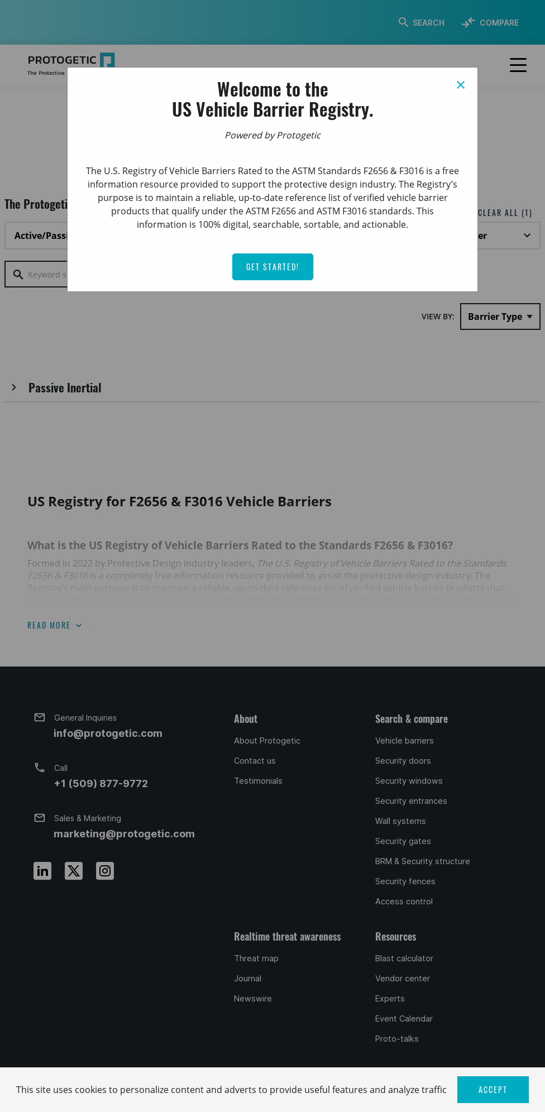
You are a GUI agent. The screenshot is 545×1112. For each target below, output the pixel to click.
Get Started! (272, 266)
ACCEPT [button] (493, 1089)
